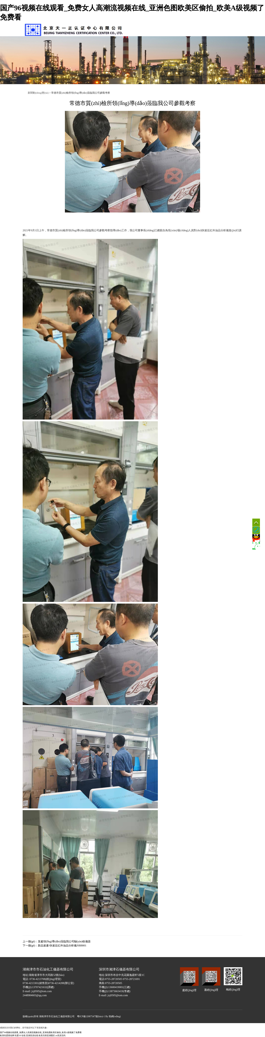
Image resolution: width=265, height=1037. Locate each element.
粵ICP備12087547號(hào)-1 (91, 1016)
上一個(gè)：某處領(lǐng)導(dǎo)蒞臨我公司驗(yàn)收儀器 (57, 941)
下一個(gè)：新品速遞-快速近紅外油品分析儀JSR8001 (54, 945)
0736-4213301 (256, 530)
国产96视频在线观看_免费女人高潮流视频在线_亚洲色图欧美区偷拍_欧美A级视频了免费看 (41, 1032)
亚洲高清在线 (32, 1035)
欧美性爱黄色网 (7, 1035)
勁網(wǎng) (115, 1016)
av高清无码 (60, 1035)
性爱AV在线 (20, 1035)
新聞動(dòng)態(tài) (38, 92)
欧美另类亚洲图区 (47, 1035)
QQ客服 (256, 538)
